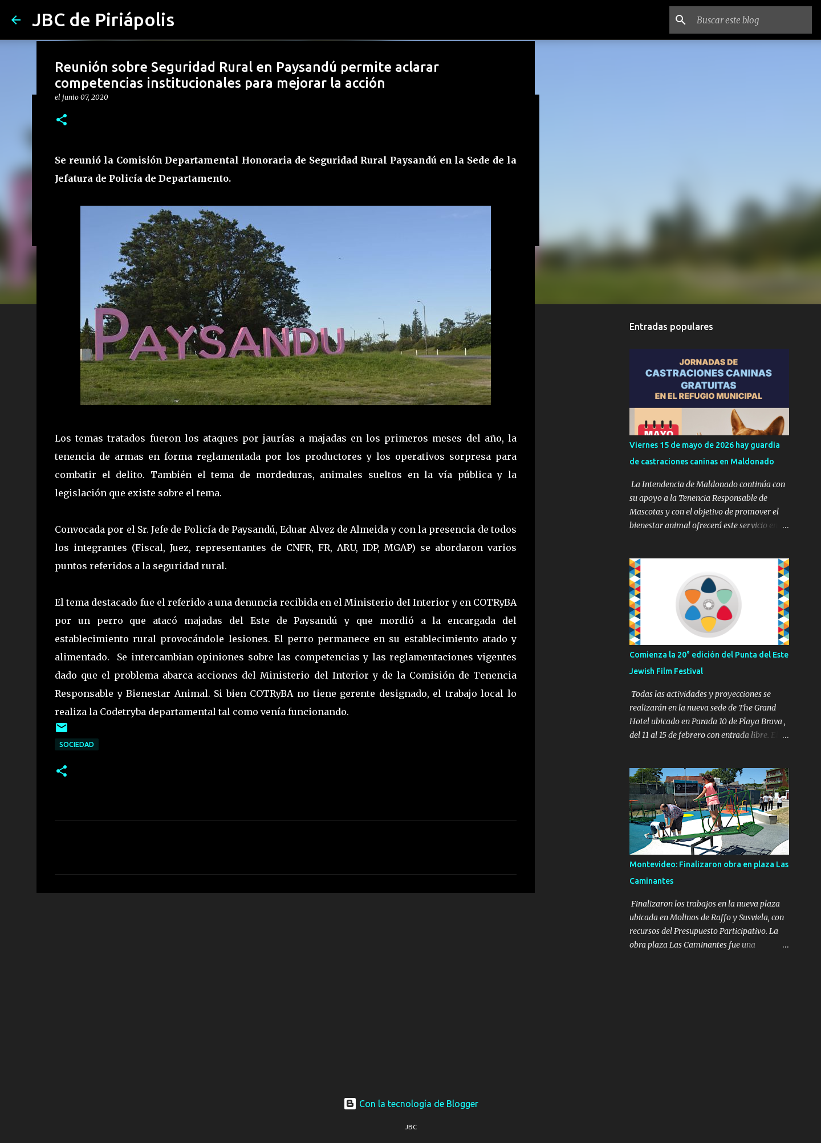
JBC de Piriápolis (103, 19)
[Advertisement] (285, 989)
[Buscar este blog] (752, 20)
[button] (61, 120)
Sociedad (76, 744)
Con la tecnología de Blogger (410, 1104)
